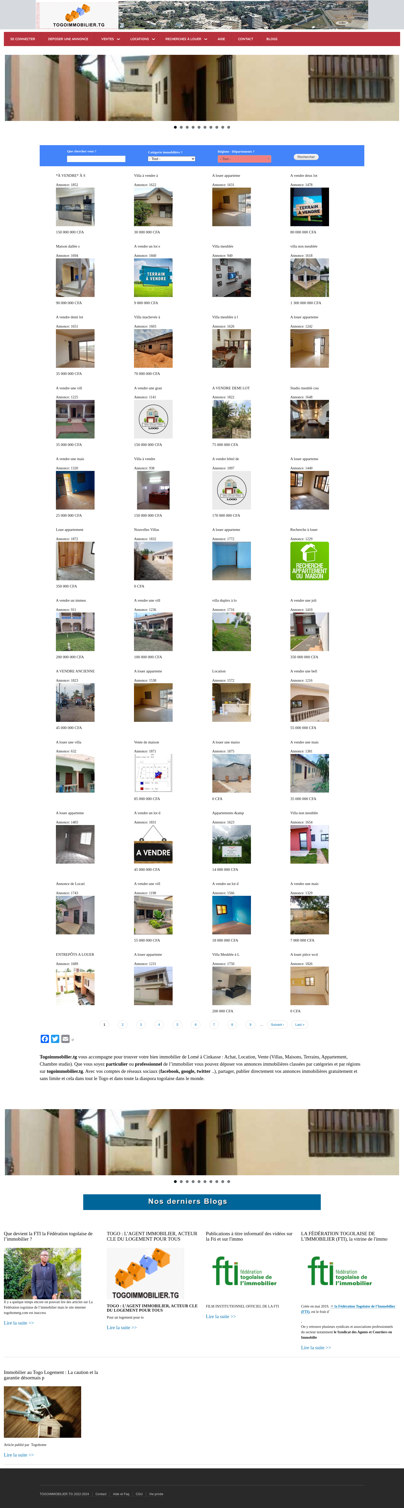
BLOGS (271, 39)
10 (228, 127)
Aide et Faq (121, 1494)
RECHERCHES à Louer (183, 39)
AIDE (221, 39)
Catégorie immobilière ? (165, 152)
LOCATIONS (139, 39)
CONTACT (245, 39)
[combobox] (244, 158)
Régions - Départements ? (236, 151)
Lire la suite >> (19, 1323)
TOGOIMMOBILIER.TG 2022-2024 (64, 1494)
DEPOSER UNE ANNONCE (68, 39)
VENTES (107, 39)
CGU (139, 1494)
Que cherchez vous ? (81, 151)
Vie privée (156, 1494)
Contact (101, 1494)
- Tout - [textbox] (225, 159)
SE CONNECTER (22, 39)
